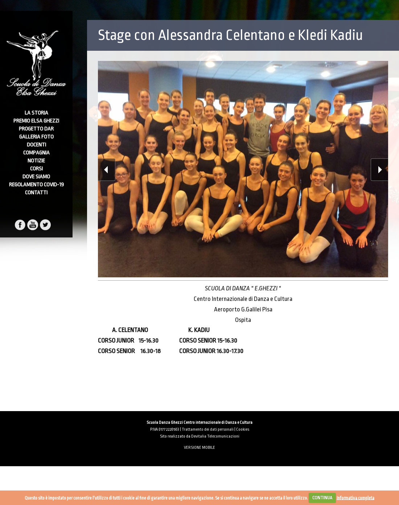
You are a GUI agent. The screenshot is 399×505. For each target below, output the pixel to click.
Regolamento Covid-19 (36, 185)
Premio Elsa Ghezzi (36, 121)
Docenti (36, 145)
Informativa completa (355, 497)
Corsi (36, 169)
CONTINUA (322, 497)
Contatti (36, 193)
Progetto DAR (36, 129)
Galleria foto (36, 137)
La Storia (36, 113)
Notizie (36, 161)
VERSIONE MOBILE (199, 447)
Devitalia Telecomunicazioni (215, 436)
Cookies (242, 429)
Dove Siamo (36, 177)
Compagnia (36, 153)
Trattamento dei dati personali (208, 429)
